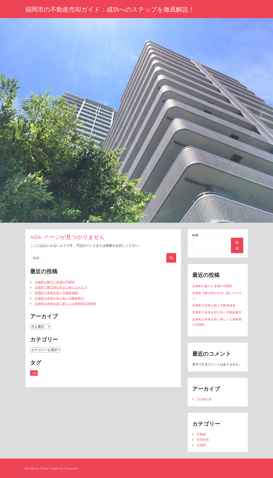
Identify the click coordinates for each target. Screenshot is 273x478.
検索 (195, 235)
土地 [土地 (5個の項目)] (34, 373)
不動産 (201, 434)
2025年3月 (204, 399)
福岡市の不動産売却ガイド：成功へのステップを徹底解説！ (109, 9)
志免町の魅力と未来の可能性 (55, 282)
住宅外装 (203, 439)
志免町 (201, 445)
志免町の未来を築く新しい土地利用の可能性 (65, 303)
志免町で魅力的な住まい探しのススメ (61, 287)
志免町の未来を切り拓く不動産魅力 (59, 298)
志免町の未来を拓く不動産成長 (56, 293)
